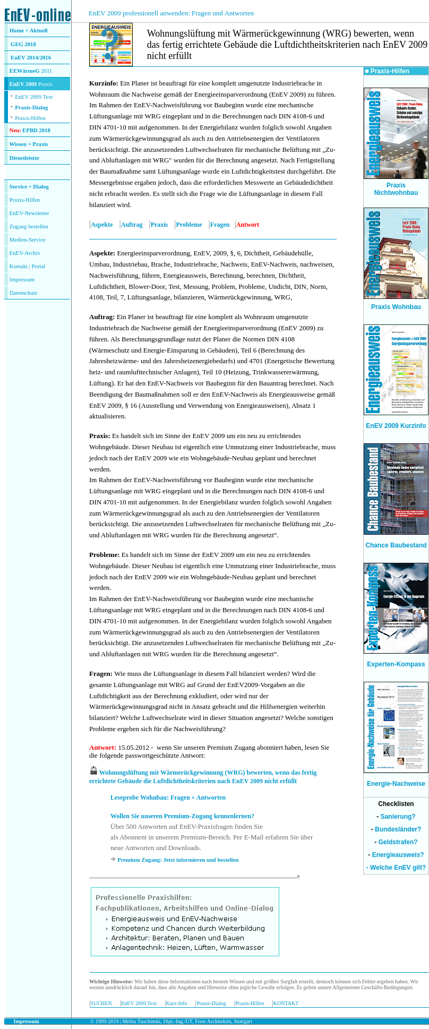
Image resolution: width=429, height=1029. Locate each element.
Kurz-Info (176, 1003)
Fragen (220, 224)
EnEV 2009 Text (139, 1003)
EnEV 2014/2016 (31, 58)
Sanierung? (398, 816)
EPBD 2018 (36, 130)
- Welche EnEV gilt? (396, 867)
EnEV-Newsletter (29, 213)
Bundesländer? (398, 829)
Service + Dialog (29, 187)
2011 (46, 71)
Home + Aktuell (29, 30)
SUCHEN (101, 1003)
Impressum (22, 279)
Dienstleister (25, 158)
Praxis (159, 224)
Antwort (101, 747)
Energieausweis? (398, 855)
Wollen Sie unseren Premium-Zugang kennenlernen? (182, 816)
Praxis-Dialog (31, 107)
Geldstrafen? (398, 842)
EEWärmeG (25, 71)
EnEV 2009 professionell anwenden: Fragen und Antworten (171, 13)
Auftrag (132, 224)
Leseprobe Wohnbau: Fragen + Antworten (168, 797)
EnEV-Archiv (25, 253)
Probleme (189, 224)
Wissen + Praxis (29, 144)
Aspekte (102, 224)
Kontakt (19, 266)
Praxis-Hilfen (30, 118)
